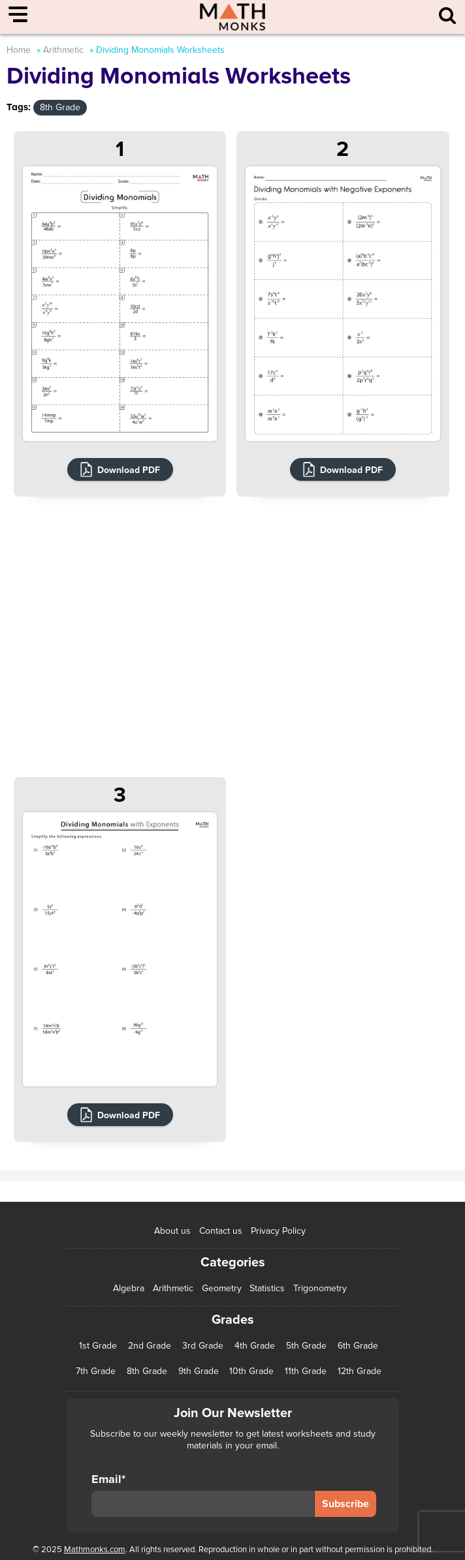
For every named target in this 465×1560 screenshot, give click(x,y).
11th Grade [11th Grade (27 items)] (306, 1371)
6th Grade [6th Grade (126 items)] (358, 1346)
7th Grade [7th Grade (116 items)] (96, 1371)
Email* (202, 1495)
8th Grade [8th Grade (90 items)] (147, 1371)
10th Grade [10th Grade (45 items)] (251, 1371)
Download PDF (128, 470)
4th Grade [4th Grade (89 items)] (254, 1346)
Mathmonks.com (94, 1549)
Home (19, 49)
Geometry (222, 1288)
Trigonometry (320, 1288)
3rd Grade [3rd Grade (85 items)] (202, 1346)
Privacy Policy (278, 1230)
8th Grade (60, 107)
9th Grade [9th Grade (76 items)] (198, 1371)
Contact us (220, 1230)
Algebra (128, 1288)
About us (172, 1230)
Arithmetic (63, 49)
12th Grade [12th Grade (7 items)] (359, 1371)
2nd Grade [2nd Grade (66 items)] (149, 1346)
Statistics (267, 1288)
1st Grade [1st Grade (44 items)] (98, 1346)
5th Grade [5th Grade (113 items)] (306, 1346)
